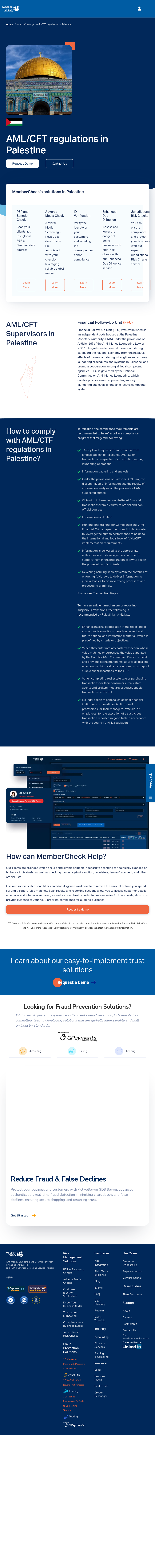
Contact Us (59, 164)
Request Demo (22, 164)
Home (9, 24)
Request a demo (77, 909)
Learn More (26, 285)
